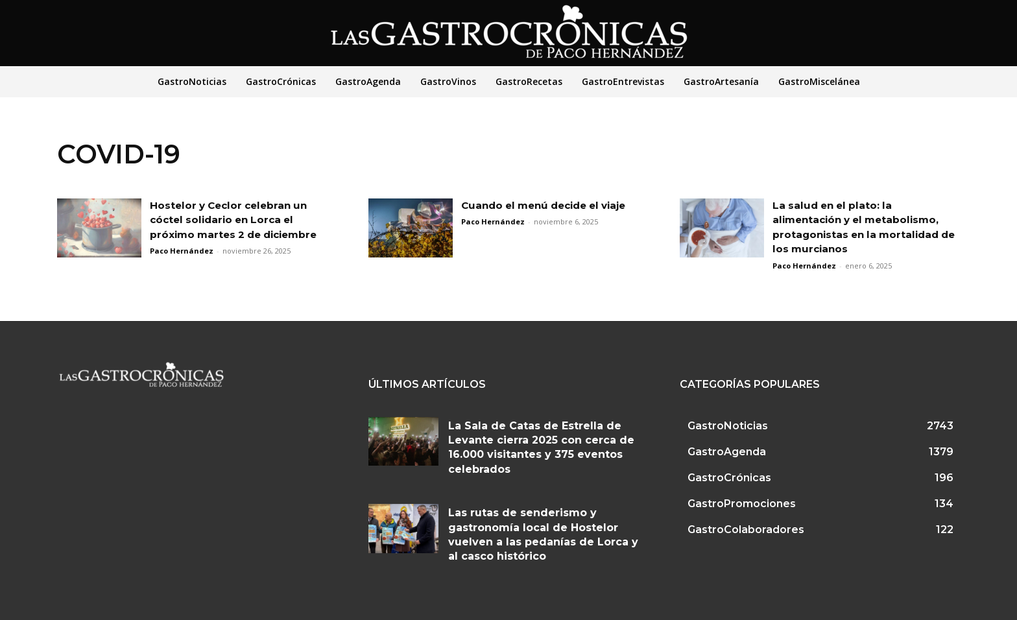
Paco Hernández (181, 251)
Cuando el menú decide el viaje (550, 205)
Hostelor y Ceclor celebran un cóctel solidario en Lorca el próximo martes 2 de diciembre (239, 220)
